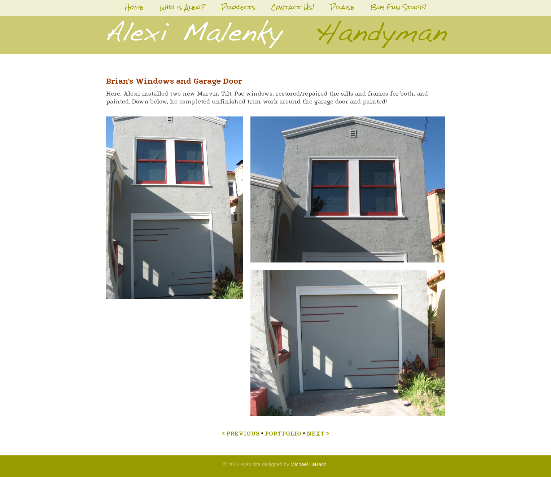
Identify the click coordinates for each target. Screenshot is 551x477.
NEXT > (318, 433)
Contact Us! (292, 7)
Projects (238, 7)
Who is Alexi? (182, 7)
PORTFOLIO (283, 433)
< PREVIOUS (240, 433)
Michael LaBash (308, 464)
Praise (342, 7)
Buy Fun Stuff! (398, 7)
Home (134, 7)
